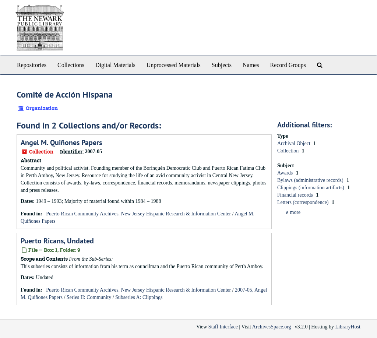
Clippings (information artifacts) (311, 187)
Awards (285, 173)
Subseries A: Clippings (138, 297)
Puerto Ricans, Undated (57, 241)
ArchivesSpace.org (271, 327)
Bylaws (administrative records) (311, 180)
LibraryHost (347, 327)
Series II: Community (89, 297)
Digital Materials (115, 65)
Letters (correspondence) (303, 202)
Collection (288, 151)
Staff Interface (223, 327)
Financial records (295, 195)
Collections (70, 65)
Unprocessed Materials (174, 65)
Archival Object (294, 143)
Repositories (31, 65)
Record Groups (288, 65)
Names (251, 65)
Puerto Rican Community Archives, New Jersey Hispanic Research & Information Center (138, 213)
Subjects (222, 65)
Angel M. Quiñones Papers (61, 142)
